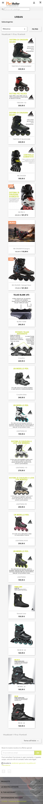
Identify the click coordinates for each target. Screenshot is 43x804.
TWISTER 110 (21, 103)
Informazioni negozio (12, 798)
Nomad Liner (21, 613)
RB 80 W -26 (21, 650)
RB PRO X (21, 212)
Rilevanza (14, 29)
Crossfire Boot (21, 395)
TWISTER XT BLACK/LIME (21, 139)
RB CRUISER (21, 176)
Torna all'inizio (31, 740)
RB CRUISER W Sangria (21, 249)
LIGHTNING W (22, 431)
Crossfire (21, 358)
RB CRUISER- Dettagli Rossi (21, 285)
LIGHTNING (21, 577)
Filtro (35, 29)
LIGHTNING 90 (21, 504)
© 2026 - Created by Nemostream (14, 801)
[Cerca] (17, 9)
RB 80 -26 (21, 723)
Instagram (9, 771)
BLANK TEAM (21, 322)
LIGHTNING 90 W (21, 541)
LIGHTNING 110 (21, 468)
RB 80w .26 (21, 686)
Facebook (3, 771)
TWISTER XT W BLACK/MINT (21, 66)
